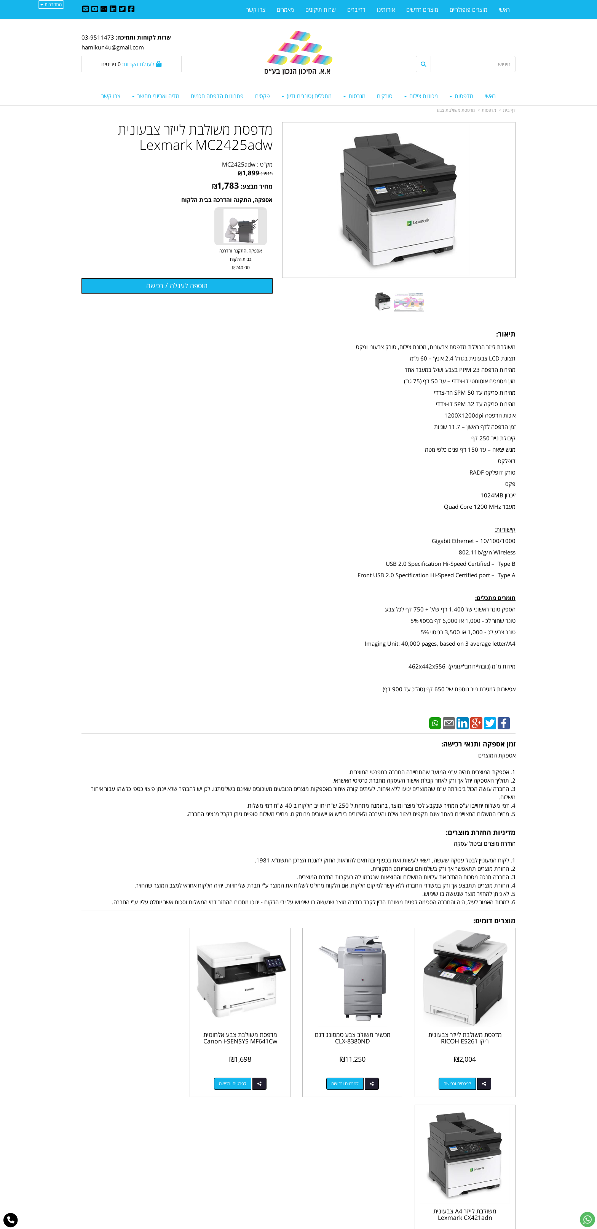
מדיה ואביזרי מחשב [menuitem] (155, 96)
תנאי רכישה (391, 1166)
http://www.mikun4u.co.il (259, 1134)
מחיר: (255, 173)
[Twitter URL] (122, 9)
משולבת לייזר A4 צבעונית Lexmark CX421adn (131, 1037)
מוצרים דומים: (494, 920)
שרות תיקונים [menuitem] (320, 9)
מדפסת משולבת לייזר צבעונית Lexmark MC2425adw (195, 137)
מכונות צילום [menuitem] (421, 96)
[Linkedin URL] (113, 9)
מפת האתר (499, 1123)
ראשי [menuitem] (490, 96)
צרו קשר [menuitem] (110, 96)
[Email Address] (85, 9)
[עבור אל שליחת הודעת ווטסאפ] (587, 1219)
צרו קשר (391, 1123)
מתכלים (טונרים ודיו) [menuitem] (306, 96)
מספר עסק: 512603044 (375, 1150)
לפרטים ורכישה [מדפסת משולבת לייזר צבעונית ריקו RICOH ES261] (458, 1082)
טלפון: (397, 1158)
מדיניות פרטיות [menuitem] (499, 1175)
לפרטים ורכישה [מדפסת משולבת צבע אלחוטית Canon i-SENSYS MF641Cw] (235, 1082)
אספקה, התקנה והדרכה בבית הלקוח (227, 199)
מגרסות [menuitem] (354, 96)
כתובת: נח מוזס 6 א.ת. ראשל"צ (369, 1142)
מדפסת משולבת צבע (456, 110)
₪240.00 (241, 267)
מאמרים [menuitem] (285, 9)
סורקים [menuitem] (385, 96)
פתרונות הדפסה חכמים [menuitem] (217, 96)
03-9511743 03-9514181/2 (352, 1158)
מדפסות (489, 110)
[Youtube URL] (94, 9)
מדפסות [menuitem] (461, 96)
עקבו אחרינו (274, 1123)
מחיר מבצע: (257, 186)
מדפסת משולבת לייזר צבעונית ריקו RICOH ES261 (465, 1037)
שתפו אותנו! (279, 1150)
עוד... (174, 1123)
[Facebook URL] (131, 9)
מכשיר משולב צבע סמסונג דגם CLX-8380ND (354, 1037)
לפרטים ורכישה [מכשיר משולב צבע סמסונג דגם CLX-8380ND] (346, 1082)
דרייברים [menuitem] (356, 9)
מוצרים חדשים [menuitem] (422, 9)
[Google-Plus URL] (104, 9)
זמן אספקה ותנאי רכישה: (478, 743)
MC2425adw (238, 164)
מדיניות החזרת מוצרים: (481, 832)
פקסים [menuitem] (262, 96)
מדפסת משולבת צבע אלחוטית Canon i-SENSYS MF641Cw (243, 1037)
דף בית (509, 110)
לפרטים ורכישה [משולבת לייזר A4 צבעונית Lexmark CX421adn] (123, 1082)
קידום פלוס (287, 1224)
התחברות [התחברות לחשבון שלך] (51, 4)
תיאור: (506, 333)
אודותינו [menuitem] (386, 9)
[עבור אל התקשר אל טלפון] (11, 1220)
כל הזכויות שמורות (495, 1195)
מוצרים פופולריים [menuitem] (468, 9)
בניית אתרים (268, 1224)
